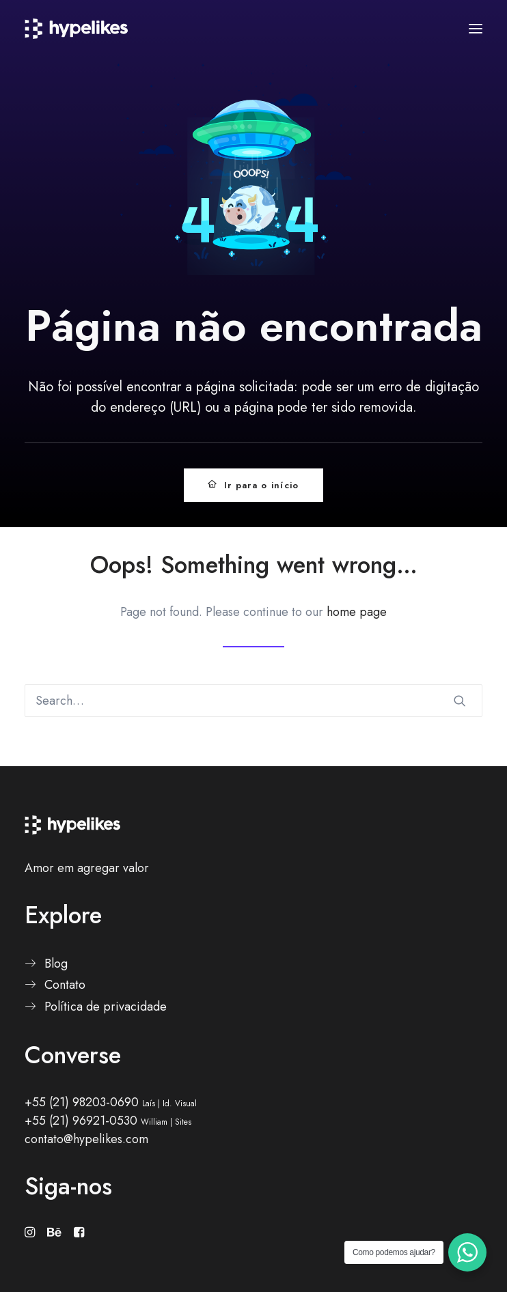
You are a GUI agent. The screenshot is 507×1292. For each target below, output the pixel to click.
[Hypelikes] (76, 28)
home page (357, 612)
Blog (56, 963)
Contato (64, 985)
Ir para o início (253, 485)
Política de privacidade (105, 1006)
